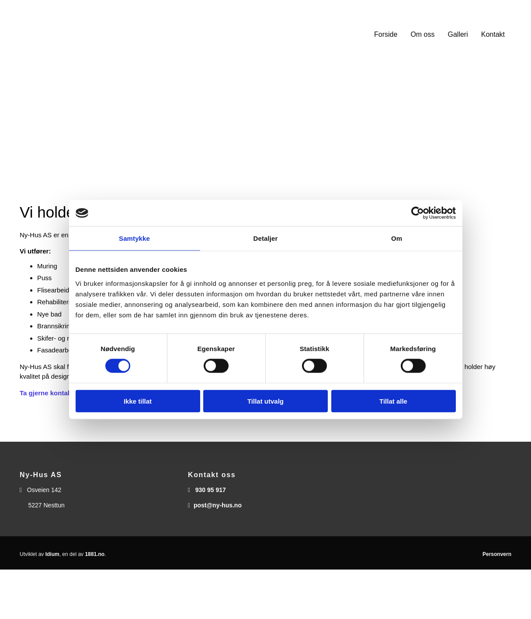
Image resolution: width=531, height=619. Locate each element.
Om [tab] (396, 238)
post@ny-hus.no (218, 505)
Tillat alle (393, 400)
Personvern (496, 554)
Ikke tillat (138, 400)
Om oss (422, 34)
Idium (52, 554)
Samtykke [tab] (134, 238)
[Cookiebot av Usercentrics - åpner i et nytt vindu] (417, 213)
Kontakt (493, 34)
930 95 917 (210, 489)
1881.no (94, 554)
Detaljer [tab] (265, 238)
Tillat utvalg (265, 400)
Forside (385, 34)
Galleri (458, 34)
